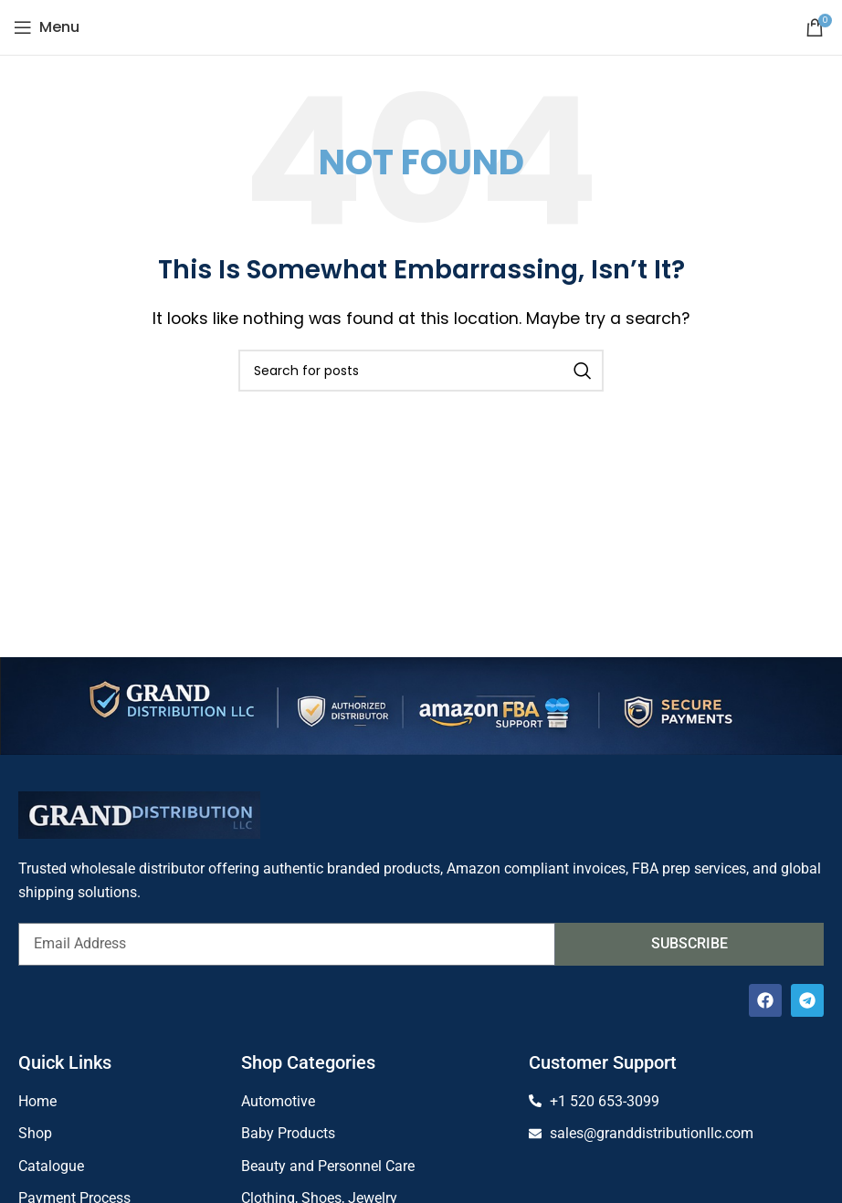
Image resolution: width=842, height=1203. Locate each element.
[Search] (421, 371)
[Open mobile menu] (47, 27)
